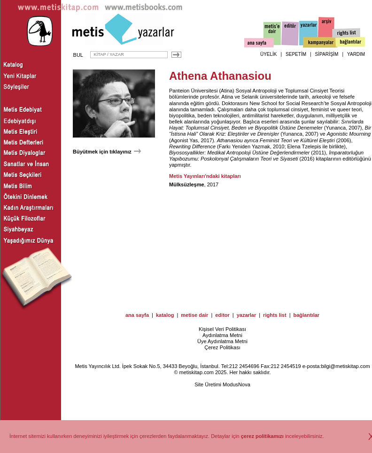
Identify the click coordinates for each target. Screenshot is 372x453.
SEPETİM (296, 54)
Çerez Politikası (222, 347)
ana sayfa (137, 315)
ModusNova (236, 384)
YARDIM (356, 54)
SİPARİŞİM (327, 54)
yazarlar (246, 315)
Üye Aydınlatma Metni (222, 341)
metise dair (194, 315)
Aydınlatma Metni (222, 335)
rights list (275, 315)
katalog (165, 315)
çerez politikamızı (262, 436)
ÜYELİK (268, 54)
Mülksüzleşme (186, 184)
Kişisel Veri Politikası (222, 329)
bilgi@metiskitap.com (345, 366)
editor (222, 315)
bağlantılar (306, 315)
